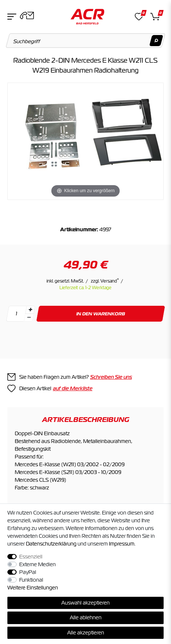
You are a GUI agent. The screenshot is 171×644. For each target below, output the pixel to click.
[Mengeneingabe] (16, 314)
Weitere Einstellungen (32, 587)
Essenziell (30, 556)
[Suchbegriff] (86, 40)
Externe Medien (37, 564)
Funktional (31, 580)
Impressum (121, 543)
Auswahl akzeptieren (85, 602)
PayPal (27, 572)
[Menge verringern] (29, 318)
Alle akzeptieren (85, 632)
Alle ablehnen (86, 617)
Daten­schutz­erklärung (51, 543)
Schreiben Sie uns (111, 377)
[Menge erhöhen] (30, 310)
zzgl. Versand (105, 281)
